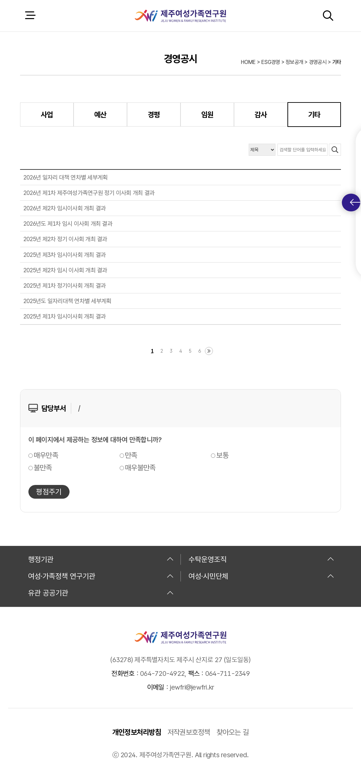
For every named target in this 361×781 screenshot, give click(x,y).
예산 (100, 114)
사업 (47, 114)
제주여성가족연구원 (180, 15)
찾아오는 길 (233, 732)
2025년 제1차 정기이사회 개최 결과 (64, 285)
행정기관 (101, 559)
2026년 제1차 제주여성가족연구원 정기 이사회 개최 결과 (88, 192)
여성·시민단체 (261, 576)
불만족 (43, 467)
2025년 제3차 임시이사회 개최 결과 (64, 254)
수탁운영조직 (261, 559)
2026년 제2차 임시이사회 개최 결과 (64, 208)
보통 (222, 455)
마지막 (209, 351)
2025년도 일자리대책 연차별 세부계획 (67, 300)
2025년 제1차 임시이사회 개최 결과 (64, 316)
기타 (314, 114)
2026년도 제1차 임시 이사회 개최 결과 (67, 223)
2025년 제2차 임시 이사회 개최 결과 (65, 270)
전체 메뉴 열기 (30, 15)
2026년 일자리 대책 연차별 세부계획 (65, 177)
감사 (261, 114)
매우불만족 (140, 467)
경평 (154, 114)
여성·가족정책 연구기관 (101, 576)
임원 (207, 114)
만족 (131, 455)
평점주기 (49, 491)
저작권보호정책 (188, 732)
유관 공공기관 (101, 592)
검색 (328, 15)
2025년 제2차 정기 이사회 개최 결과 (65, 238)
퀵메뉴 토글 (355, 202)
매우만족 (46, 455)
